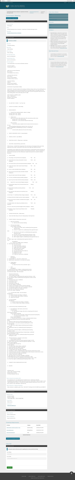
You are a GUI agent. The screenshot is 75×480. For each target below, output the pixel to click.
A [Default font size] (71, 2)
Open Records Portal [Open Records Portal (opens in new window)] (60, 56)
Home (51, 14)
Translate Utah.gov (50, 476)
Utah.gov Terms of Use (32, 476)
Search (51, 17)
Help (50, 27)
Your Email (9, 456)
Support (65, 2)
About (51, 24)
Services (5, 0)
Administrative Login (53, 19)
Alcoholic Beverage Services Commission (34, 12)
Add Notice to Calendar (12, 40)
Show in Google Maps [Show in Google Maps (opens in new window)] (19, 398)
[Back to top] (71, 473)
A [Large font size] (72, 2)
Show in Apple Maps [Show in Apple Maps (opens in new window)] (11, 398)
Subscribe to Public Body (12, 18)
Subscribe (10, 467)
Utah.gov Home (24, 476)
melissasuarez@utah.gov (11, 405)
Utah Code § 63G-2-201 (59, 66)
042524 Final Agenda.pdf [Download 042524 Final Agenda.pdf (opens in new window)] (11, 432)
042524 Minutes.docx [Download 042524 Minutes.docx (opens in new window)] (10, 430)
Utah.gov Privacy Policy (41, 476)
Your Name (9, 452)
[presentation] (26, 462)
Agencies (11, 0)
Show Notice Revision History (13, 438)
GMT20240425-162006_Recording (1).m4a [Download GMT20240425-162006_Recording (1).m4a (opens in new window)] (13, 427)
